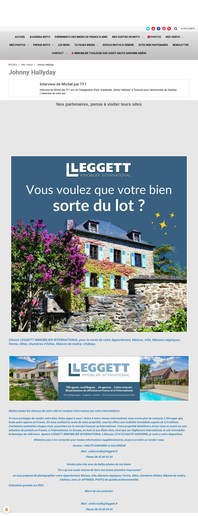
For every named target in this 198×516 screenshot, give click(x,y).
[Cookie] (6, 509)
